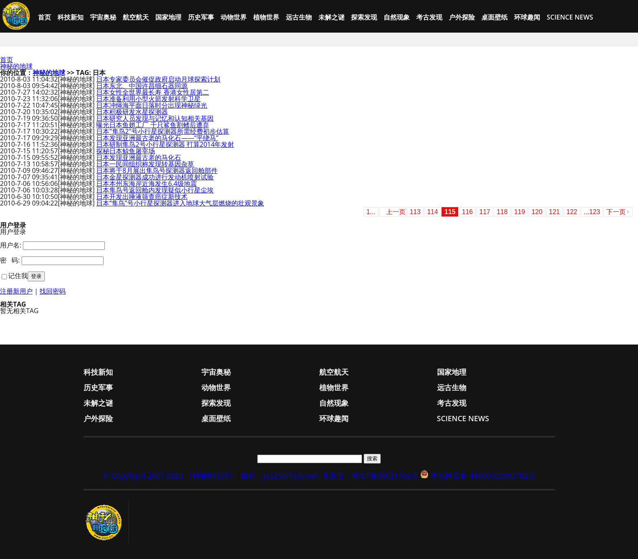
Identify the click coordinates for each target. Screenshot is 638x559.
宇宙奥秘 (103, 17)
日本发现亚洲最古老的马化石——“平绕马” (157, 137)
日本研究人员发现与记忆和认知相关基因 (155, 118)
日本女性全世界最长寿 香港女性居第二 (152, 92)
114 (432, 211)
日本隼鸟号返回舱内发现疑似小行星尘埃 (155, 190)
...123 (592, 211)
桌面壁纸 (494, 17)
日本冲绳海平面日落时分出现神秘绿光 (151, 105)
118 (502, 211)
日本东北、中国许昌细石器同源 (142, 85)
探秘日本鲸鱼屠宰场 (125, 150)
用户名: (10, 245)
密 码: (10, 260)
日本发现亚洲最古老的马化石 (138, 157)
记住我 (18, 275)
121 (554, 211)
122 (571, 211)
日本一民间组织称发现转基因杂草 (145, 163)
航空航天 (136, 17)
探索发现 (364, 17)
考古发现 (429, 17)
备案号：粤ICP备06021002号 (370, 475)
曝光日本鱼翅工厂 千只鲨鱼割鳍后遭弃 (152, 124)
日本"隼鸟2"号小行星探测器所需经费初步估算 (162, 131)
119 (519, 211)
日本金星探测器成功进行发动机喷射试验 (155, 176)
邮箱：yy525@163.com (279, 475)
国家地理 (168, 17)
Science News (570, 17)
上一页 (396, 211)
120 (537, 211)
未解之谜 (331, 17)
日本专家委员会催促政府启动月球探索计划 (158, 79)
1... (370, 211)
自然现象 (397, 17)
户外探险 (462, 17)
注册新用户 (16, 291)
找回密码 (53, 291)
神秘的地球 (16, 66)
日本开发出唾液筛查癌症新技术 (142, 196)
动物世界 (234, 17)
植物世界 (266, 17)
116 (467, 211)
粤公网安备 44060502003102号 (482, 475)
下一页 (616, 211)
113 (415, 211)
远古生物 (299, 17)
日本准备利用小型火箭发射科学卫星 (148, 98)
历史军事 (201, 17)
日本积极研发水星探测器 (132, 111)
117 (484, 211)
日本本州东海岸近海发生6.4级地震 (146, 183)
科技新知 (70, 17)
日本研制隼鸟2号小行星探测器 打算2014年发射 (165, 144)
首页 (44, 17)
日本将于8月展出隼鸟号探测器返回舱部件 (156, 170)
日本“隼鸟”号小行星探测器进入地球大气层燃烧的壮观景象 (180, 203)
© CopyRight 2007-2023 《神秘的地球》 (169, 475)
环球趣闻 (527, 17)
